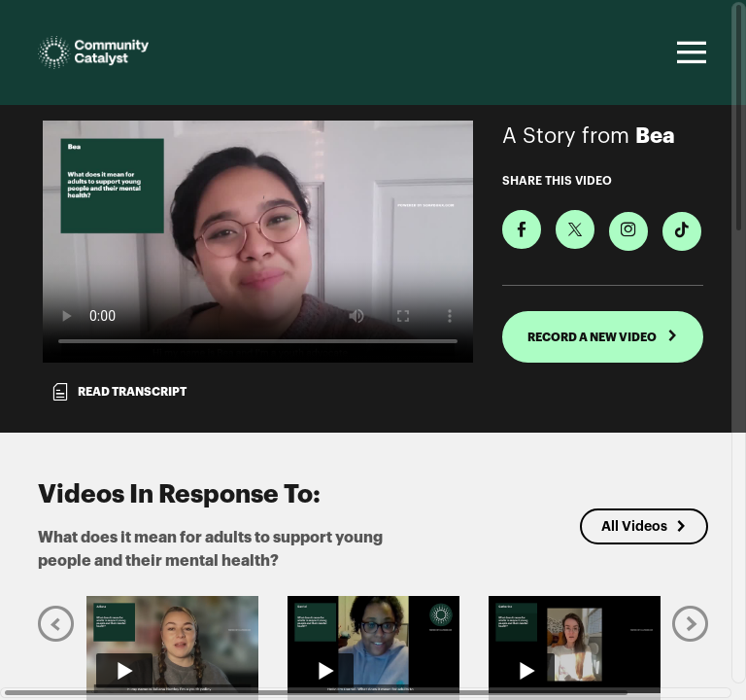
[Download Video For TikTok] (681, 231)
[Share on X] (575, 229)
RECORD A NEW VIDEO (602, 336)
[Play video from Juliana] (172, 644)
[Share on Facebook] (521, 229)
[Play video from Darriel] (373, 644)
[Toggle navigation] (688, 52)
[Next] (690, 624)
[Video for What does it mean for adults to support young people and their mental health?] (258, 242)
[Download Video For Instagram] (628, 231)
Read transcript (118, 392)
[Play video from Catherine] (575, 644)
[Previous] (56, 624)
